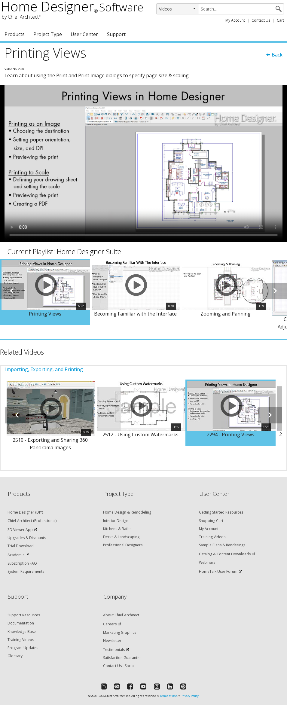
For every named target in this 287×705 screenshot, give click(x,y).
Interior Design (115, 520)
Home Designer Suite (89, 251)
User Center (84, 34)
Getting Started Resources (221, 512)
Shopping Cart (211, 520)
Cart (280, 20)
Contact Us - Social (119, 665)
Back (274, 54)
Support (116, 34)
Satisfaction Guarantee (122, 657)
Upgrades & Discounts (27, 537)
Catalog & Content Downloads (225, 554)
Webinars (207, 562)
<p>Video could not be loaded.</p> (143, 163)
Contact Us (261, 20)
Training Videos (212, 536)
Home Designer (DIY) (25, 512)
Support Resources (24, 615)
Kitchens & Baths (117, 528)
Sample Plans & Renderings (222, 545)
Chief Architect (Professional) (32, 520)
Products (15, 34)
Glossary (15, 655)
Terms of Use (168, 696)
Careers (110, 624)
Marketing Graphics (119, 632)
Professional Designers (122, 545)
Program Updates (23, 647)
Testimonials (114, 649)
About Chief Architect (121, 615)
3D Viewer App (20, 529)
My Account (235, 20)
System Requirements (26, 571)
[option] (45, 292)
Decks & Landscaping (121, 536)
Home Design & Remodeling (127, 512)
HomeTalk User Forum (218, 571)
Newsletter (112, 640)
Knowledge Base (22, 631)
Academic (16, 554)
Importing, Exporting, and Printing (44, 369)
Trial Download (21, 545)
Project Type (47, 34)
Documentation (21, 623)
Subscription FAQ (22, 563)
